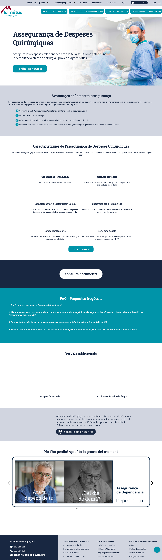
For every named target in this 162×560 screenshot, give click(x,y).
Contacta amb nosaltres (78, 431)
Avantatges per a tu (65, 3)
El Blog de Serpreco (105, 556)
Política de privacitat (137, 549)
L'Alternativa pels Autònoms (146, 11)
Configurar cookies (136, 556)
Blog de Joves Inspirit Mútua (108, 552)
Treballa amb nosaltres (106, 545)
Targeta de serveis (50, 396)
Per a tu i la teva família (54, 11)
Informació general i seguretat (143, 541)
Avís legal (133, 545)
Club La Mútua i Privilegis (112, 396)
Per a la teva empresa (117, 11)
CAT (154, 3)
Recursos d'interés (105, 541)
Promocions (97, 3)
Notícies (83, 3)
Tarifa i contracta (30, 69)
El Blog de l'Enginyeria (106, 549)
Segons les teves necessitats (76, 541)
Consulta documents (81, 274)
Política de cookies (136, 552)
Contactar (111, 3)
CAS (159, 3)
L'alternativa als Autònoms (74, 556)
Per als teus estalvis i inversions (86, 11)
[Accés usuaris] (139, 2)
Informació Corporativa (38, 3)
